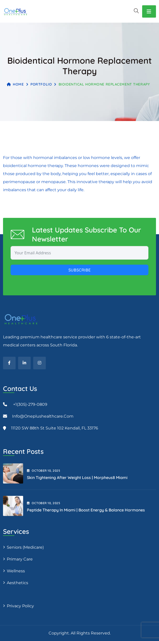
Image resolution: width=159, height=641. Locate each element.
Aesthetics (17, 582)
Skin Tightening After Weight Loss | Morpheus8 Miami (77, 477)
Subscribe (79, 269)
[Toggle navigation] (149, 11)
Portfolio (41, 84)
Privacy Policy (20, 606)
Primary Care (20, 559)
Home (15, 84)
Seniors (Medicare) (25, 547)
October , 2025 (43, 470)
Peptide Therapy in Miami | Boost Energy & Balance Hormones (86, 509)
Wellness (16, 571)
